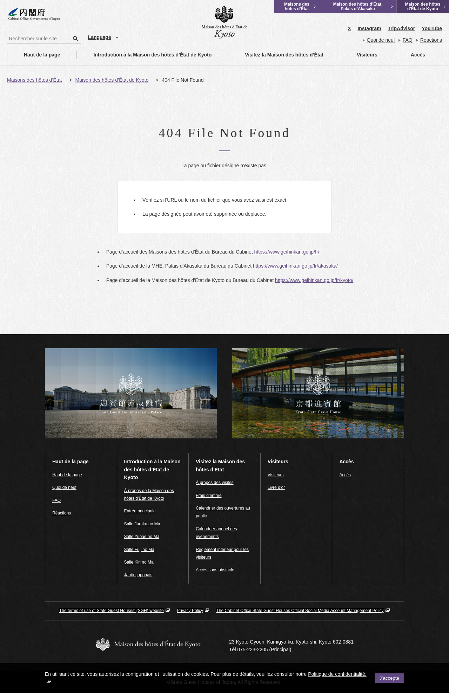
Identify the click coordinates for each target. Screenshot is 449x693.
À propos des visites (214, 482)
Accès (409, 55)
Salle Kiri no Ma (139, 562)
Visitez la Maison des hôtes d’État (275, 55)
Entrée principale (140, 511)
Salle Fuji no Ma (139, 549)
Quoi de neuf (381, 40)
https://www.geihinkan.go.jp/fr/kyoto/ (314, 280)
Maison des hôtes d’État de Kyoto (112, 80)
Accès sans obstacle (215, 569)
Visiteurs (358, 55)
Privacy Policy (190, 610)
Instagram (369, 28)
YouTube (432, 28)
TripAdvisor (401, 28)
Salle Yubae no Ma (142, 536)
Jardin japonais (138, 574)
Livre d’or (276, 487)
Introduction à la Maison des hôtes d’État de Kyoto (144, 55)
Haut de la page (33, 55)
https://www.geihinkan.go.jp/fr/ (286, 252)
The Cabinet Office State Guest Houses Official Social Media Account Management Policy (299, 610)
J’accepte (389, 678)
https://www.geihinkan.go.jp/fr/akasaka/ (295, 266)
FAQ (408, 40)
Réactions (431, 40)
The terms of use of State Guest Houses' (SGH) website (111, 610)
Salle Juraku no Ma (142, 524)
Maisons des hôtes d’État (34, 80)
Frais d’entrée (208, 495)
